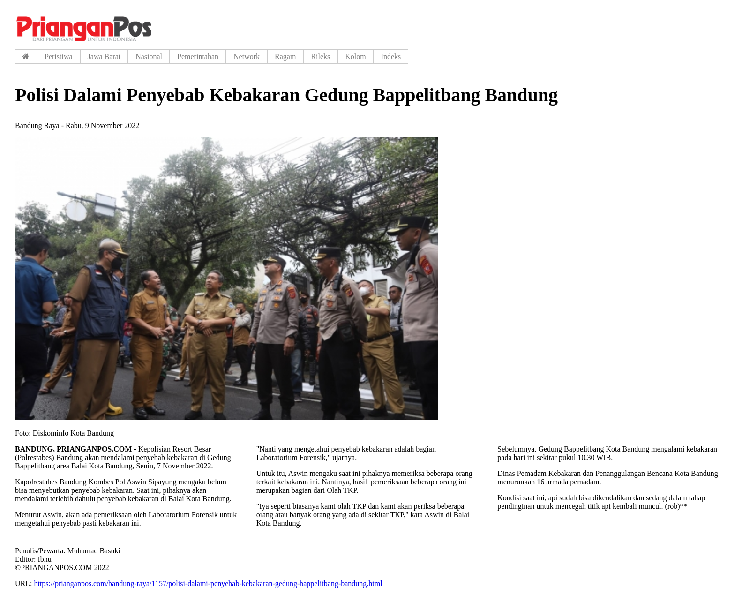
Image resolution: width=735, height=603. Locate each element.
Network (246, 56)
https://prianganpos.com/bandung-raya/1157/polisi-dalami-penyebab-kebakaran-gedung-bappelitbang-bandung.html (208, 584)
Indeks (391, 56)
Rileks (320, 56)
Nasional (148, 56)
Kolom (355, 56)
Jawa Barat (104, 56)
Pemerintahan (197, 56)
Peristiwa (59, 56)
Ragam (285, 56)
